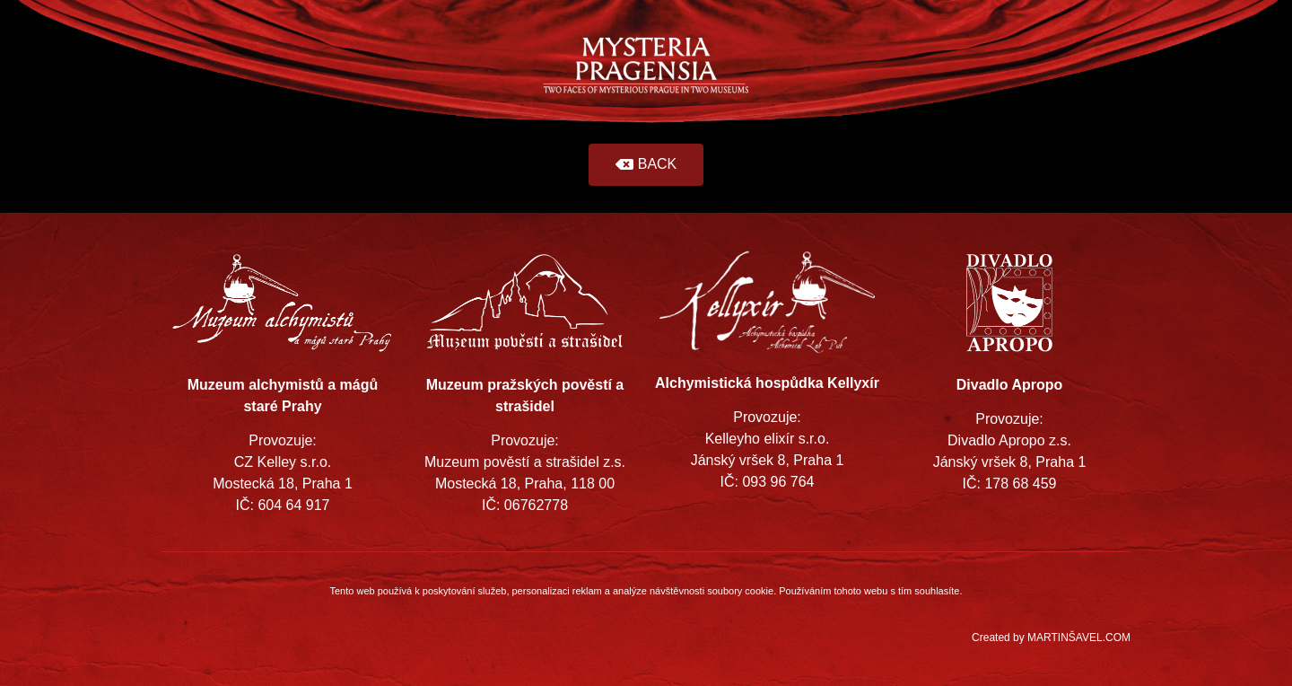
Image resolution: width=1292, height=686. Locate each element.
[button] (646, 165)
